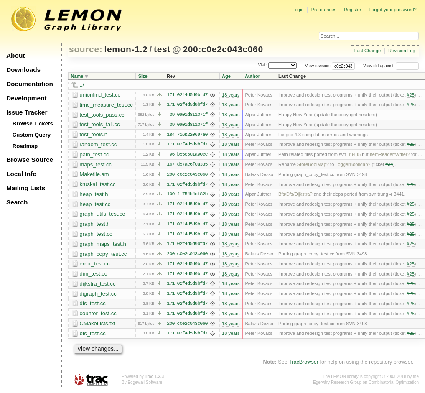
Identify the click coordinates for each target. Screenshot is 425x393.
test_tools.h (94, 135)
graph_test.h (95, 225)
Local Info (21, 173)
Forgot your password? (392, 9)
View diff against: (391, 66)
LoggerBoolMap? (352, 165)
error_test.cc (95, 265)
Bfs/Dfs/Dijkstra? (295, 195)
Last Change (367, 50)
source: (85, 49)
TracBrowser (303, 364)
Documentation (29, 83)
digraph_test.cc (98, 295)
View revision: (318, 66)
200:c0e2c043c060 (223, 49)
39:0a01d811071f (188, 115)
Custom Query (32, 135)
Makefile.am (94, 175)
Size (143, 76)
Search (17, 202)
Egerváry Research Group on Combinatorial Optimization (366, 384)
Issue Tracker (26, 112)
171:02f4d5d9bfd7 (187, 95)
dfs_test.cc (93, 305)
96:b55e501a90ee (188, 155)
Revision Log (401, 50)
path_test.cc (94, 155)
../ (82, 85)
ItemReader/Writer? (390, 155)
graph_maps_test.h (103, 245)
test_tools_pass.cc (102, 115)
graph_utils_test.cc (102, 215)
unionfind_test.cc (100, 95)
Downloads (23, 69)
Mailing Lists (25, 187)
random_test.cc (98, 145)
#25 (410, 94)
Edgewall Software (144, 384)
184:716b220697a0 (187, 135)
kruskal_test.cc (98, 185)
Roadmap (25, 146)
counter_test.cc (98, 315)
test (162, 49)
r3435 (355, 155)
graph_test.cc (96, 235)
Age (226, 76)
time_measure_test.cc (106, 105)
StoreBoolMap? (313, 165)
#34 (389, 165)
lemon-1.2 (126, 49)
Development (26, 98)
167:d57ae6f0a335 (187, 165)
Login (297, 9)
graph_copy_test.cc (103, 255)
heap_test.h (94, 195)
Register (352, 9)
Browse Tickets (33, 123)
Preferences (323, 9)
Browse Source (29, 159)
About (15, 55)
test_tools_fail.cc (100, 125)
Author (252, 76)
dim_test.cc (93, 275)
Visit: (262, 65)
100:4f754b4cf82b (187, 195)
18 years (230, 94)
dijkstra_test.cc (98, 285)
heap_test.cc (95, 205)
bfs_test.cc (93, 335)
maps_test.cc (96, 165)
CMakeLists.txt (97, 325)
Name (77, 76)
